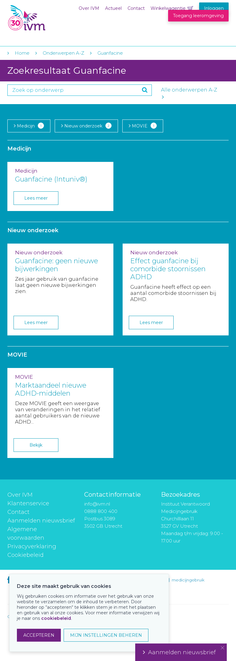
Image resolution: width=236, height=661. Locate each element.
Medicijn (29, 126)
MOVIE (143, 126)
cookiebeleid (56, 618)
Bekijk (36, 445)
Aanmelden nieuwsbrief (41, 520)
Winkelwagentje (168, 8)
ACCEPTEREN (38, 635)
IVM (44, 18)
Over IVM (89, 8)
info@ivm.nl (97, 504)
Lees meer (36, 198)
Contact (136, 8)
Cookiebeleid (25, 555)
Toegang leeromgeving (198, 15)
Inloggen (214, 8)
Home (22, 53)
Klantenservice (28, 503)
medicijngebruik (188, 579)
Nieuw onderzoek (86, 126)
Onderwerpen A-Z (63, 53)
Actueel (113, 8)
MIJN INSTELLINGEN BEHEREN (106, 635)
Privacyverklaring (31, 546)
